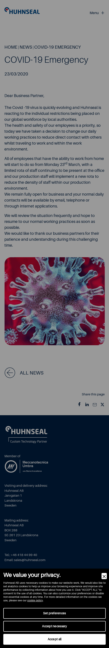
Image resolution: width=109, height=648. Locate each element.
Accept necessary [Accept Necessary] (54, 626)
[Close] (104, 576)
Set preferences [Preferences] (54, 613)
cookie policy (35, 600)
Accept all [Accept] (55, 639)
